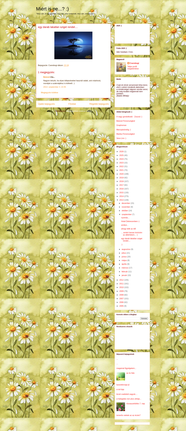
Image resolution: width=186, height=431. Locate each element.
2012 (121, 280)
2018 (121, 181)
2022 (121, 166)
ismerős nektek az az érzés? (128, 415)
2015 (121, 193)
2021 (121, 170)
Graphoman (121, 125)
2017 (121, 185)
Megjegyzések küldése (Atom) (79, 111)
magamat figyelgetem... (126, 368)
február (125, 272)
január (124, 275)
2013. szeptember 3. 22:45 (54, 87)
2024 (121, 159)
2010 (121, 287)
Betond (46, 77)
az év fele (130, 373)
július (124, 253)
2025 (121, 155)
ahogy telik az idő (128, 229)
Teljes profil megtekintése (133, 68)
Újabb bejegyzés (46, 104)
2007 (121, 299)
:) (121, 244)
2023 (121, 163)
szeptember (127, 214)
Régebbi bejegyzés (99, 104)
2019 (121, 178)
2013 (121, 200)
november (126, 207)
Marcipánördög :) (123, 130)
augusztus (126, 249)
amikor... (124, 225)
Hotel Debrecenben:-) (130, 221)
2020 (121, 174)
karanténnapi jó (122, 385)
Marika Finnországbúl (125, 134)
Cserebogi (134, 63)
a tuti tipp (120, 389)
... (117, 359)
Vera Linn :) (121, 138)
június (124, 257)
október (125, 211)
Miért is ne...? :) (52, 8)
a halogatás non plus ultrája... (128, 399)
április (124, 264)
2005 (121, 306)
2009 (121, 291)
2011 (121, 284)
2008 (121, 295)
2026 (121, 152)
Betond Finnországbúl (125, 121)
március (125, 268)
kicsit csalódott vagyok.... (126, 394)
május (124, 260)
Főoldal (72, 104)
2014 (121, 196)
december (126, 203)
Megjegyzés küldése (49, 93)
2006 (121, 302)
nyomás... (125, 218)
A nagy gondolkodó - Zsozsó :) (129, 117)
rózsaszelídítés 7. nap (135, 404)
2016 (121, 189)
